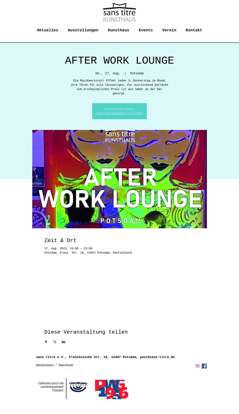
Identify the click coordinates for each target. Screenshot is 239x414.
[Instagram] (197, 366)
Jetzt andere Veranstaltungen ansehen (119, 113)
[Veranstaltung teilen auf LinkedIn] (63, 341)
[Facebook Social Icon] (204, 366)
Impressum (66, 365)
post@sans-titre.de (157, 357)
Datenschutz (45, 365)
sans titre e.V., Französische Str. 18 (71, 357)
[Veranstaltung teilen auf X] (55, 341)
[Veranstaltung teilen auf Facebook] (46, 341)
